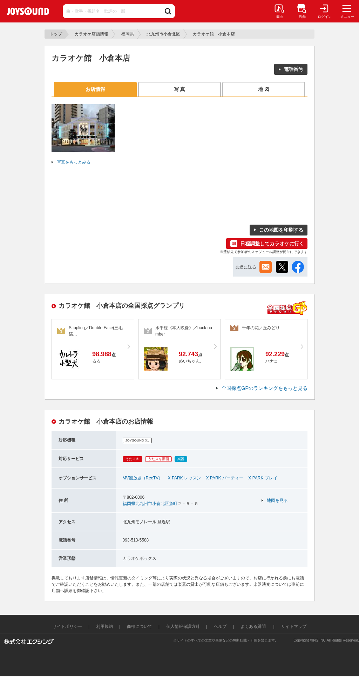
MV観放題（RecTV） (143, 478)
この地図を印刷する (281, 230)
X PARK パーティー (224, 478)
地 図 (263, 89)
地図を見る (277, 500)
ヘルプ (220, 626)
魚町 (173, 503)
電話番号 (293, 69)
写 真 (179, 89)
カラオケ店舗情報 (91, 34)
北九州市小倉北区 (163, 34)
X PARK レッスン (184, 478)
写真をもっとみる (73, 162)
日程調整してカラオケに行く (272, 243)
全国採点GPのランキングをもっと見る (264, 388)
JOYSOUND (28, 11)
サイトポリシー (67, 626)
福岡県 (127, 34)
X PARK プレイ (262, 478)
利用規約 (104, 626)
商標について (139, 626)
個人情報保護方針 (183, 626)
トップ (55, 34)
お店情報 (95, 89)
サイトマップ (293, 626)
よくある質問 (254, 626)
